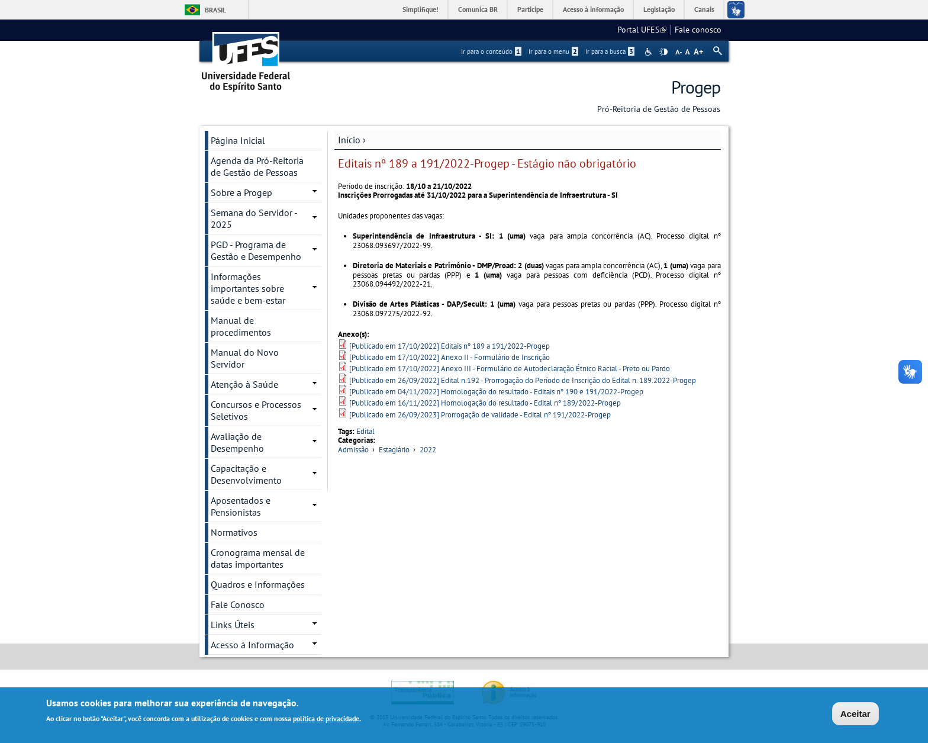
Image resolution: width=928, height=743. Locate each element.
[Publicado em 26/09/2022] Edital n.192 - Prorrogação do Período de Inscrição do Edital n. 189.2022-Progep (522, 380)
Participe (530, 9)
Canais (704, 9)
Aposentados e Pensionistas (240, 506)
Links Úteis (232, 625)
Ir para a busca (609, 51)
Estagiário (394, 450)
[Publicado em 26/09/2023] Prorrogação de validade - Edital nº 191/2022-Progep (480, 415)
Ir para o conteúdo (491, 51)
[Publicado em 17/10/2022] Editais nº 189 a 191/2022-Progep (449, 346)
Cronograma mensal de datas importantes (258, 558)
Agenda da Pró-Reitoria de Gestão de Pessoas (257, 166)
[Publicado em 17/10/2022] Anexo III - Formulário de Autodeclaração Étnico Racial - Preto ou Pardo (509, 369)
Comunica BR (478, 9)
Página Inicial (238, 140)
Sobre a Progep (241, 192)
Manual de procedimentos (241, 326)
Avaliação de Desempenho (237, 442)
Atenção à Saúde (244, 384)
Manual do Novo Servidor (245, 358)
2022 (428, 450)
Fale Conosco (238, 604)
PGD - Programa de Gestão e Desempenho (256, 250)
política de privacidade (326, 719)
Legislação (659, 9)
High (663, 52)
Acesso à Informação (252, 645)
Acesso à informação (593, 9)
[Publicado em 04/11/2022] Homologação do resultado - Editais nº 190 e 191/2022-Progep (496, 392)
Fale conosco (698, 29)
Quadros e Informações (258, 584)
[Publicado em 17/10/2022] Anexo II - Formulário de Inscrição (449, 357)
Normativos (234, 532)
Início (349, 140)
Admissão (353, 450)
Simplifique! (420, 9)
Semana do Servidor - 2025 (254, 218)
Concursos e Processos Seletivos (256, 410)
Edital (365, 431)
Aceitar (855, 714)
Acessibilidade (649, 52)
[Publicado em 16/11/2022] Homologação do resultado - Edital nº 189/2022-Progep (485, 403)
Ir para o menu (553, 51)
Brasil (215, 9)
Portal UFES (641, 29)
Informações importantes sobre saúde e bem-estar (248, 288)
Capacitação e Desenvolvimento (246, 474)
